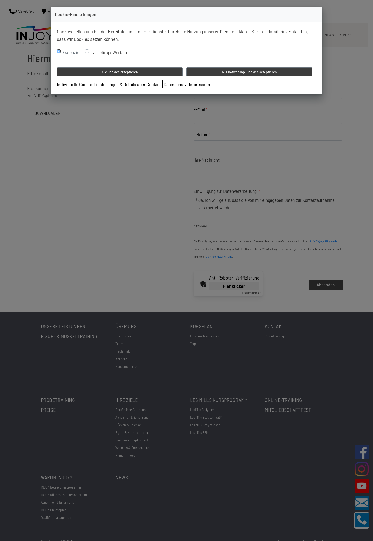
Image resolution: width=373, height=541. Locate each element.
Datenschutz (175, 84)
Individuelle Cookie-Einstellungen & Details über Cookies (109, 84)
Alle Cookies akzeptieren (120, 72)
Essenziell (72, 52)
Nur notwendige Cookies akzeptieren (249, 72)
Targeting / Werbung (110, 52)
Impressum (199, 84)
